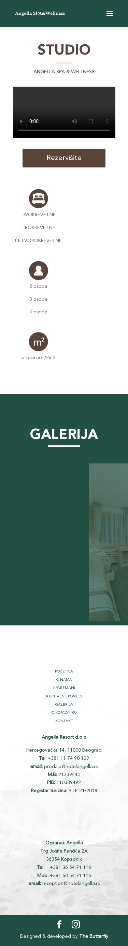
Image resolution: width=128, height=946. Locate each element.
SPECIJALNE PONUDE (64, 696)
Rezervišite (64, 158)
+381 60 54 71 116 (70, 875)
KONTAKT (64, 721)
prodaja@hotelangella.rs (71, 766)
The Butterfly (93, 936)
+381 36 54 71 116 (69, 867)
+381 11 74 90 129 (68, 758)
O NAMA (64, 680)
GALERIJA (64, 705)
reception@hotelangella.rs (71, 883)
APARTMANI (64, 688)
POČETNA (64, 672)
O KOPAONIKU (64, 713)
